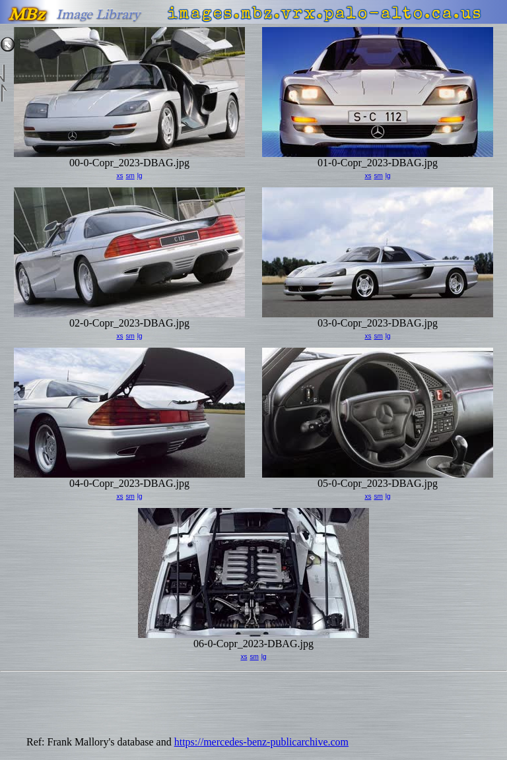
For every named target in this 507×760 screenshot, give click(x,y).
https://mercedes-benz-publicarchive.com (261, 741)
